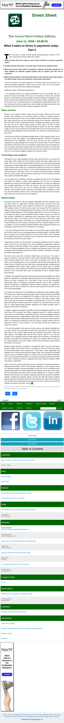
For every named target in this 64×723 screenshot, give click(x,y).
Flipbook (25, 714)
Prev (7, 393)
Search (59, 408)
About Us (29, 408)
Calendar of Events (17, 716)
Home (3, 403)
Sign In (59, 400)
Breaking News (48, 714)
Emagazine (17, 714)
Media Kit (20, 408)
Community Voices (31, 716)
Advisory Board (54, 716)
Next (14, 393)
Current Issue (32, 435)
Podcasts (7, 716)
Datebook (19, 403)
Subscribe (5, 400)
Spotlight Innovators (7, 408)
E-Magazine (29, 403)
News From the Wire (36, 714)
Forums (10, 403)
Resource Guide (41, 403)
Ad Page (52, 403)
